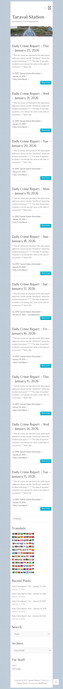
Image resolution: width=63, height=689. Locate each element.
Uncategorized (34, 314)
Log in (14, 665)
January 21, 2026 (19, 172)
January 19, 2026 (19, 267)
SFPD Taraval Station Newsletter (28, 73)
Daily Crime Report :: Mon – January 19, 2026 (29, 608)
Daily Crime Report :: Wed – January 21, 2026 (29, 594)
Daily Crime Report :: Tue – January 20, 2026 (29, 601)
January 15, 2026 (19, 455)
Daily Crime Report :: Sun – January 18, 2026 (29, 616)
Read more (46, 82)
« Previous (17, 518)
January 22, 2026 (19, 124)
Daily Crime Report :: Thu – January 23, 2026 (29, 586)
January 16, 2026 (19, 407)
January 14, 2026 (19, 502)
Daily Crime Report (20, 79)
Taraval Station (28, 17)
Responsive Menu (49, 7)
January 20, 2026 (19, 219)
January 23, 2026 (19, 76)
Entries (16, 669)
